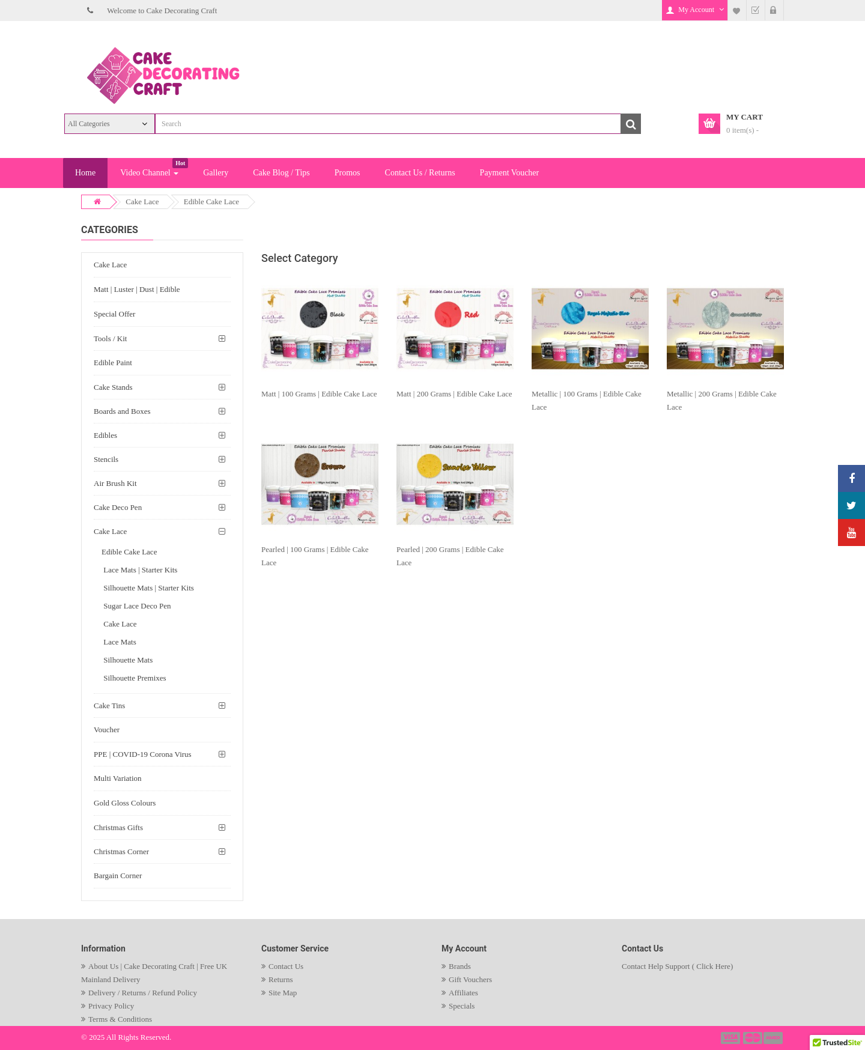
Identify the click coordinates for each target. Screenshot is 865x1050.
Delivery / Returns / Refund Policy (142, 992)
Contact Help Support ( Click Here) (677, 966)
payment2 (753, 1038)
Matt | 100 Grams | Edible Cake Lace (319, 393)
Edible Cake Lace (211, 201)
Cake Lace (142, 201)
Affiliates (463, 992)
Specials (462, 1005)
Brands (460, 966)
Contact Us (286, 966)
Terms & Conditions (120, 1019)
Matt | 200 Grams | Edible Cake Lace (454, 393)
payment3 (774, 1038)
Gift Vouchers (470, 979)
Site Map (283, 992)
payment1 (731, 1038)
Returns (281, 979)
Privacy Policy (111, 1005)
